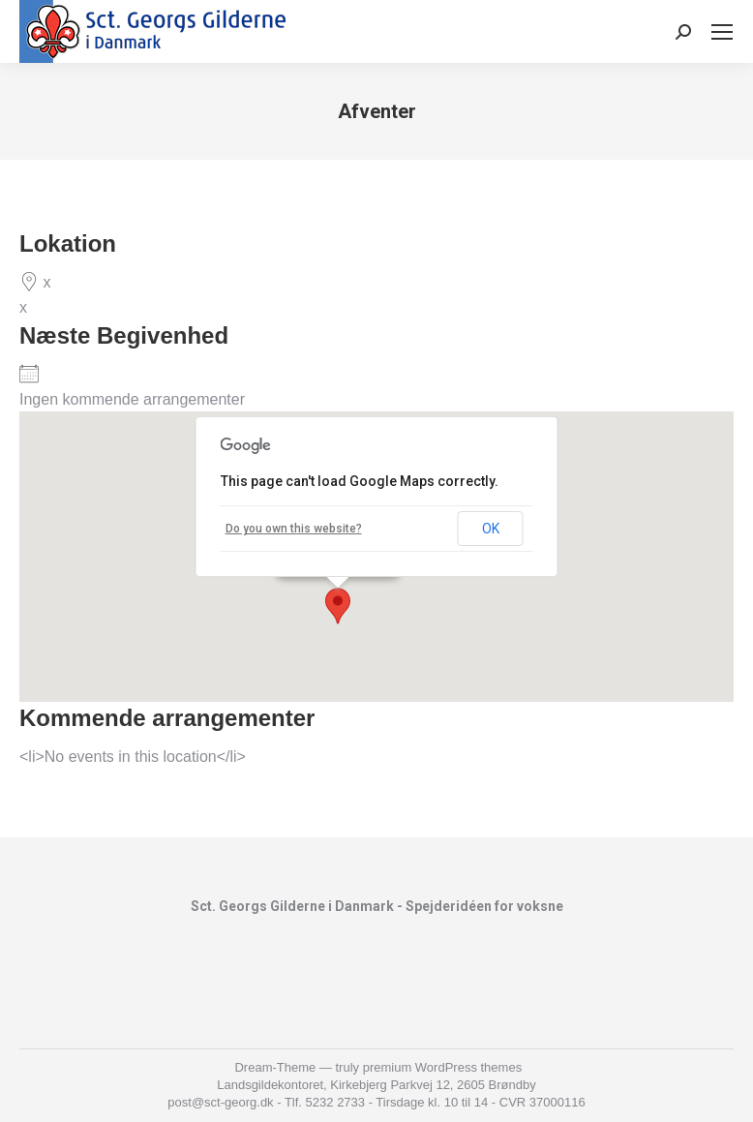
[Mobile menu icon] (722, 32)
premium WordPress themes (442, 1067)
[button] (337, 606)
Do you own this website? (294, 528)
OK (490, 528)
